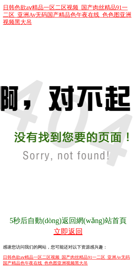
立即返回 (68, 231)
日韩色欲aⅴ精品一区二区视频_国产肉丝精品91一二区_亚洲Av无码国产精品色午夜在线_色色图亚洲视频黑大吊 (67, 14)
